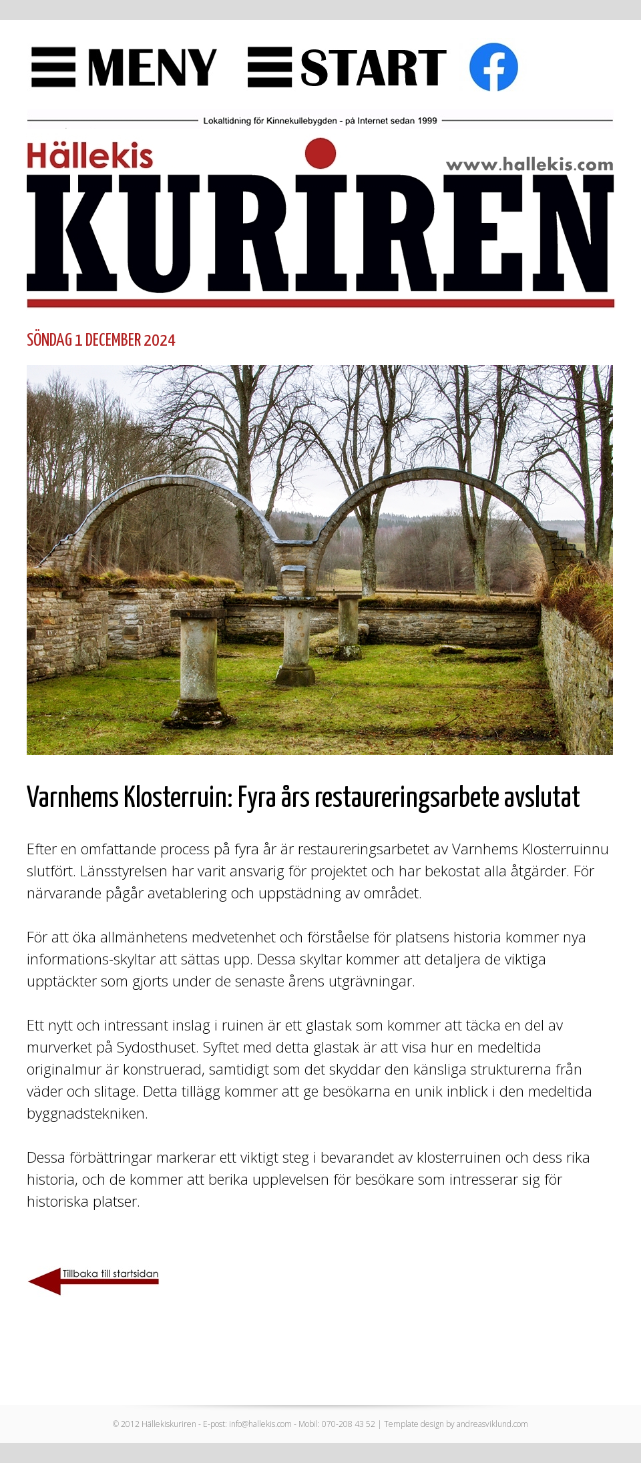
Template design (414, 1424)
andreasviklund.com (492, 1424)
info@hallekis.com (260, 1424)
